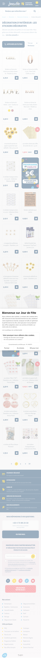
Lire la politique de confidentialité (12, 330)
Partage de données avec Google (14, 337)
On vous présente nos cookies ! (13, 339)
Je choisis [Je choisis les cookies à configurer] (20, 348)
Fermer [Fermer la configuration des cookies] (6, 348)
